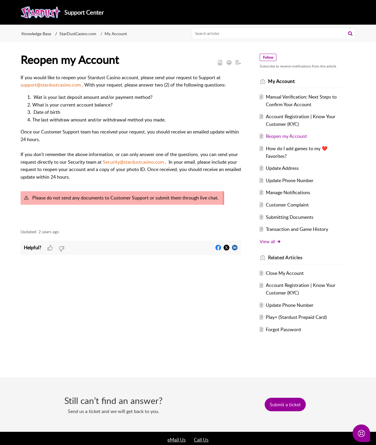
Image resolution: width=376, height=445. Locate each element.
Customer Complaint (287, 205)
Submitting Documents (289, 217)
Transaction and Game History (297, 229)
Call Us (201, 439)
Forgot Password (283, 329)
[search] (274, 33)
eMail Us (176, 439)
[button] (350, 33)
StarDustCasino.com (77, 33)
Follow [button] (268, 57)
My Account (116, 33)
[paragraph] (131, 148)
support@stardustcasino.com (51, 85)
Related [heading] (285, 257)
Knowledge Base (36, 33)
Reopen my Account (286, 136)
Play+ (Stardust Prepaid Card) (296, 317)
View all (270, 241)
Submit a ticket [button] (285, 404)
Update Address (282, 168)
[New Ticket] (285, 404)
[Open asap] (361, 433)
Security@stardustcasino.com (133, 162)
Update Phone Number (289, 180)
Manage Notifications (288, 192)
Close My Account (285, 273)
